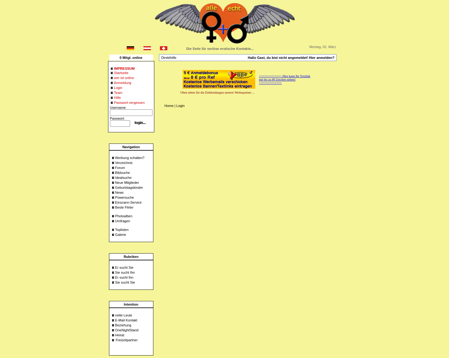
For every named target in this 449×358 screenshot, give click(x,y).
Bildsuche (122, 173)
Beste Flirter (124, 207)
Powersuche (124, 197)
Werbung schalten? (130, 158)
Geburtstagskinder (129, 187)
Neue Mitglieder (127, 182)
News (119, 192)
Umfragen (122, 221)
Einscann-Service (128, 202)
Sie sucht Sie (125, 282)
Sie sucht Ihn (125, 272)
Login (180, 106)
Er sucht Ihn (124, 277)
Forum (120, 168)
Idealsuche (123, 177)
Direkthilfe (168, 58)
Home (168, 106)
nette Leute (123, 315)
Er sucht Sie (124, 267)
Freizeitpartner (127, 340)
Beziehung (123, 325)
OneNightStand (126, 330)
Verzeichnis (124, 163)
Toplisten (122, 230)
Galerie (120, 234)
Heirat (119, 335)
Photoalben (124, 216)
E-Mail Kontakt (126, 320)
